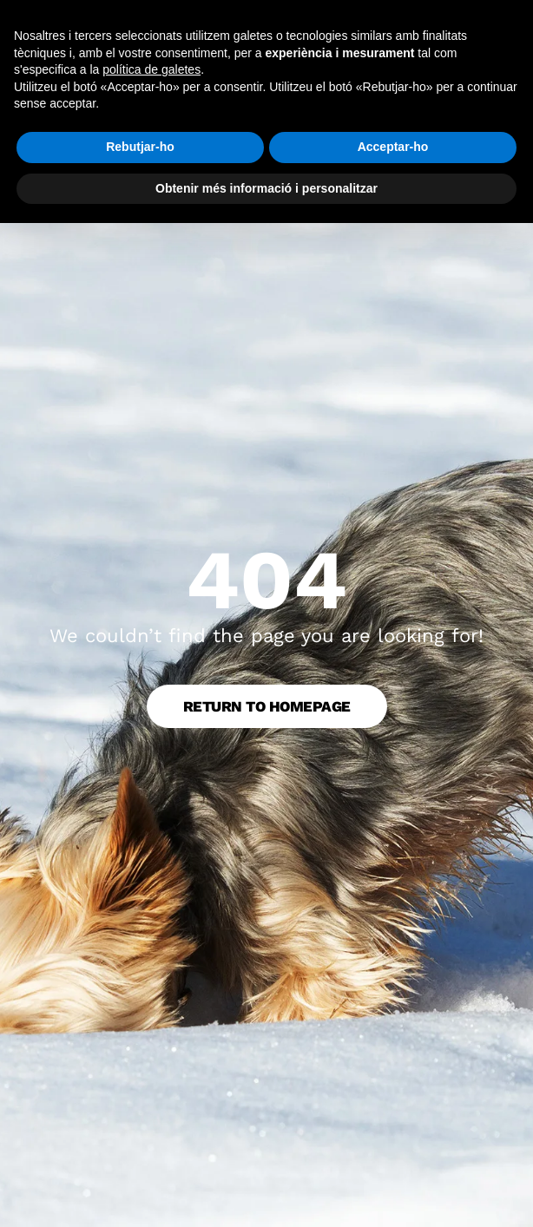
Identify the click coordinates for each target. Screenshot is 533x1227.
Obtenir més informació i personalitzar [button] (266, 188)
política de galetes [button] (151, 69)
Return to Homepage (267, 706)
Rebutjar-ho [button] (140, 147)
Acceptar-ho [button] (393, 147)
